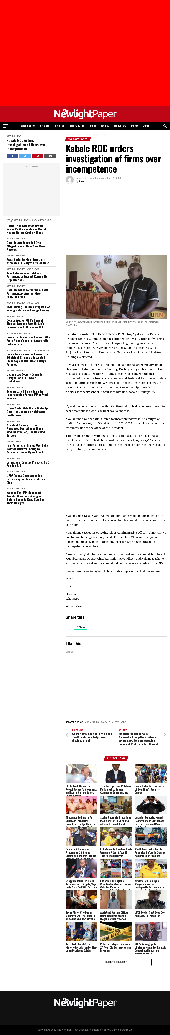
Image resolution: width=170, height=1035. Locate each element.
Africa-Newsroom (72, 135)
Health (92, 126)
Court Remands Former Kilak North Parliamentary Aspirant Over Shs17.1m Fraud (27, 293)
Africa (10, 220)
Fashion (105, 126)
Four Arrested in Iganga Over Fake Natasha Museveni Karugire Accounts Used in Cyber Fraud (27, 449)
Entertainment (76, 126)
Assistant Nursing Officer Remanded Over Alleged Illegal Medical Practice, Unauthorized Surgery (26, 430)
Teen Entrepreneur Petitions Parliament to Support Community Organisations (27, 276)
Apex (81, 181)
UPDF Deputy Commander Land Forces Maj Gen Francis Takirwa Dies (26, 479)
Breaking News (27, 126)
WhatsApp (72, 598)
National (44, 126)
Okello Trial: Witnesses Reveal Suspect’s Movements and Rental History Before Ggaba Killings (26, 229)
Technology (120, 126)
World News (33, 269)
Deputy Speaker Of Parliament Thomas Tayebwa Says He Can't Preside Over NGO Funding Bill (25, 324)
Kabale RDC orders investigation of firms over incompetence (26, 144)
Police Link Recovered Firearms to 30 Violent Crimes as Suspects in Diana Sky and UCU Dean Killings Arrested (27, 359)
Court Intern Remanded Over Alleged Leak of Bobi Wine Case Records (26, 246)
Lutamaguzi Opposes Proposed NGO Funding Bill (28, 464)
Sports (134, 126)
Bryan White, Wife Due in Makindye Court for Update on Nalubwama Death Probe (27, 411)
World (146, 126)
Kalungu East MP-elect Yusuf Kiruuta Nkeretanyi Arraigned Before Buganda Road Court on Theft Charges (25, 498)
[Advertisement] (23, 28)
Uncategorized (41, 350)
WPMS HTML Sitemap (96, 135)
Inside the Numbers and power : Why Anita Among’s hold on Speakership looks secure (28, 340)
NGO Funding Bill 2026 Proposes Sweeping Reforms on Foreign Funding (28, 308)
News (41, 220)
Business (59, 126)
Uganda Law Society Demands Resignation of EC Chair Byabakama (24, 378)
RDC (124, 722)
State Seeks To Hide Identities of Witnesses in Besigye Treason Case (28, 261)
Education (33, 220)
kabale (106, 722)
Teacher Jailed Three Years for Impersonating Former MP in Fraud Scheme (27, 395)
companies (92, 722)
